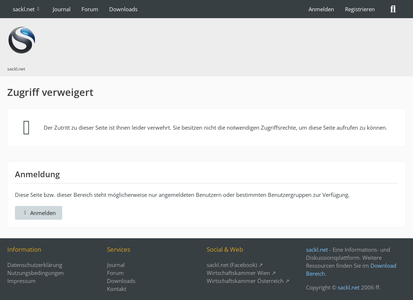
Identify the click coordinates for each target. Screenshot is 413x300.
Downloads (121, 280)
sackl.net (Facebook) (232, 264)
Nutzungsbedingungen (35, 272)
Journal (116, 264)
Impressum (21, 280)
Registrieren (360, 9)
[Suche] (393, 9)
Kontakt (116, 288)
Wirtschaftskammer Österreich (245, 280)
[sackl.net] (206, 40)
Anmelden (321, 9)
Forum (115, 272)
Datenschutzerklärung (34, 264)
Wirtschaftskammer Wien (238, 272)
